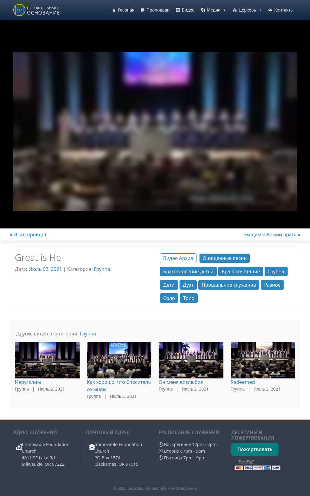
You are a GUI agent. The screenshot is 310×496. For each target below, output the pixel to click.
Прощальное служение (229, 284)
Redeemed (243, 382)
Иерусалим (28, 382)
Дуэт (188, 284)
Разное (272, 284)
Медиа (216, 10)
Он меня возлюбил (181, 382)
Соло (169, 298)
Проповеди (158, 10)
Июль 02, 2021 (45, 269)
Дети (169, 284)
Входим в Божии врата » (271, 234)
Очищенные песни (225, 258)
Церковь (250, 10)
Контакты (284, 10)
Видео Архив (178, 258)
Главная (126, 10)
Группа (102, 269)
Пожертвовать (254, 449)
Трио (189, 298)
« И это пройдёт (28, 234)
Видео (188, 10)
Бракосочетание (241, 271)
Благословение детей (188, 271)
